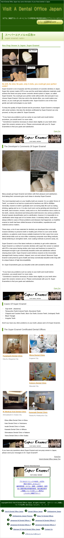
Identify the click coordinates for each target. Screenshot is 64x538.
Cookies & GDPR (50, 22)
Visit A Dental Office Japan (32, 10)
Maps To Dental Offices (45, 516)
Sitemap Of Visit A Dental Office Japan (26, 529)
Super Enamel (32, 472)
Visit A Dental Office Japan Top (49, 459)
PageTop (57, 456)
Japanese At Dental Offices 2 (45, 520)
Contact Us (49, 529)
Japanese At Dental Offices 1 (20, 520)
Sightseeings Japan (54, 511)
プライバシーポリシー (33, 534)
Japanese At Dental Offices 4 (45, 525)
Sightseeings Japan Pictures (22, 516)
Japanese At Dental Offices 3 (20, 525)
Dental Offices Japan (35, 511)
